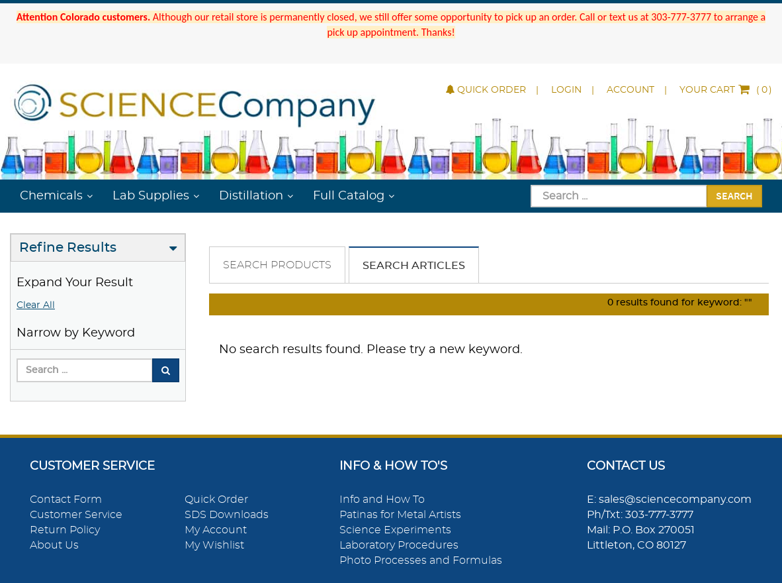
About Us (54, 545)
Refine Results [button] (67, 247)
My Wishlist (214, 545)
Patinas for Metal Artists (400, 514)
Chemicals (51, 196)
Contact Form (66, 499)
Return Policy (65, 530)
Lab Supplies (150, 196)
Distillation (251, 196)
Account (630, 90)
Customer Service (76, 514)
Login (566, 90)
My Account (216, 530)
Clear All (36, 305)
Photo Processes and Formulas (420, 560)
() (725, 90)
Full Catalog (348, 196)
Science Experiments (395, 530)
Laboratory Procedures (398, 545)
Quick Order (486, 90)
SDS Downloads (227, 514)
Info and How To (382, 499)
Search (734, 195)
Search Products (277, 265)
